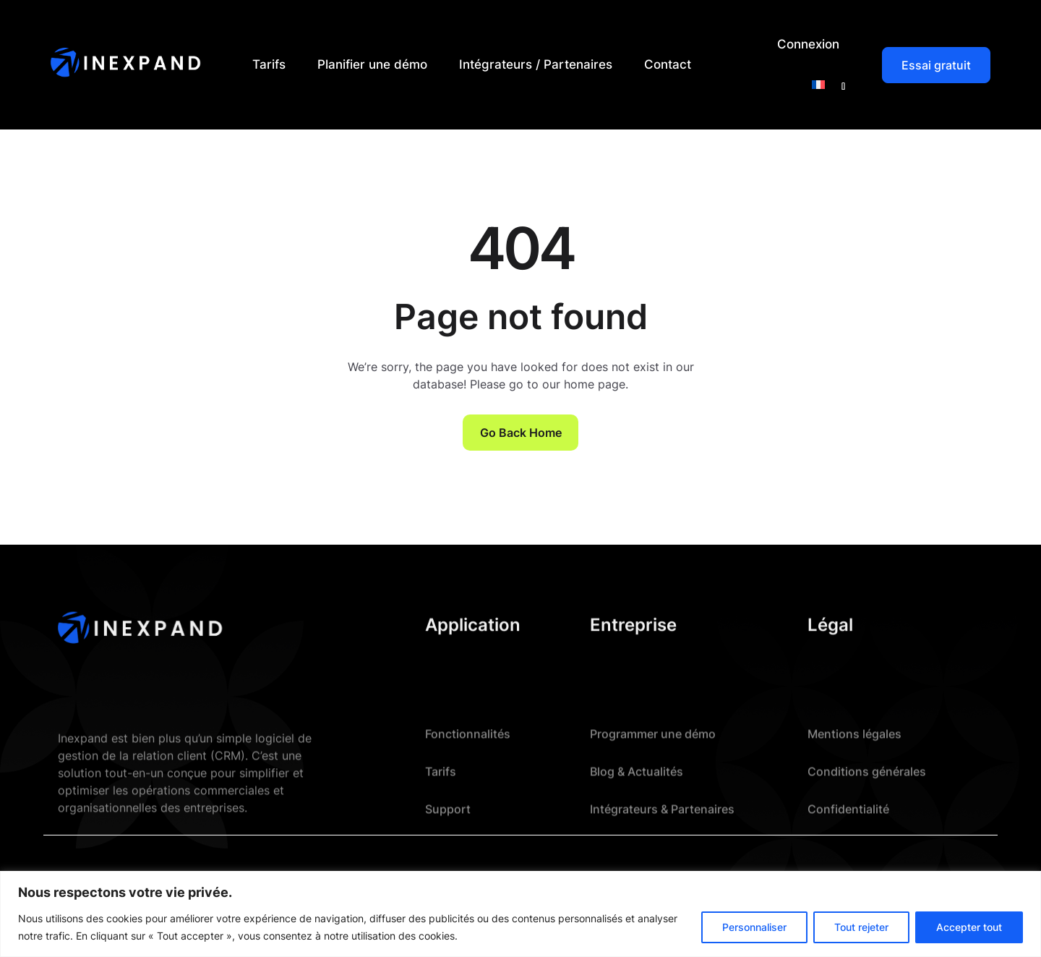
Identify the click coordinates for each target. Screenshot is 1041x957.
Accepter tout (969, 927)
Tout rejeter (861, 927)
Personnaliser (754, 927)
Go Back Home (521, 432)
